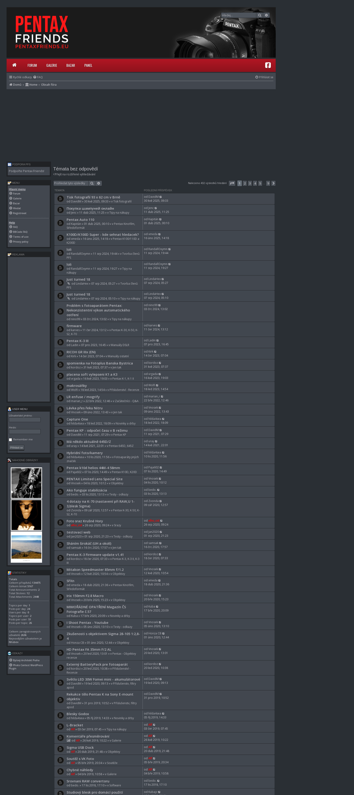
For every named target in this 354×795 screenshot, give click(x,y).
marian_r (77, 401)
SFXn (70, 580)
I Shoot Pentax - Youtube (87, 622)
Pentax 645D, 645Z (121, 446)
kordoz (76, 367)
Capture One (77, 419)
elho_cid (76, 525)
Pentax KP (119, 435)
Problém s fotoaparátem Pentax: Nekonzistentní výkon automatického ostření (98, 310)
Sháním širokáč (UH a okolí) (89, 543)
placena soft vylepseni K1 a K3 (92, 374)
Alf (73, 729)
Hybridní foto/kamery (85, 452)
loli (69, 249)
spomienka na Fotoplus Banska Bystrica (100, 363)
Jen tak (117, 367)
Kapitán (76, 224)
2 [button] (245, 183)
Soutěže (112, 763)
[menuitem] (38, 77)
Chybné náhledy (80, 769)
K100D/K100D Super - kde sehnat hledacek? (103, 234)
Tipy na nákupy (119, 213)
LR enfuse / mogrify (83, 396)
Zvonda (76, 510)
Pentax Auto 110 (80, 219)
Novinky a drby (126, 423)
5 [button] (260, 183)
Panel (88, 65)
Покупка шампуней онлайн (90, 208)
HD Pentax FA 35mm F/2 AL (89, 649)
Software (115, 785)
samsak (76, 548)
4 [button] (255, 183)
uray (74, 446)
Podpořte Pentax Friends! (26, 171)
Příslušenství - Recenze (124, 390)
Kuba (74, 616)
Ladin (74, 345)
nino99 (75, 319)
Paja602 (76, 472)
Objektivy (117, 483)
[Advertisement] (141, 124)
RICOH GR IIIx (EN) (81, 352)
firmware (74, 325)
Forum (32, 65)
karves (75, 330)
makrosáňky (77, 385)
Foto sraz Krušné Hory (85, 521)
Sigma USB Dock (80, 747)
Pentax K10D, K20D (124, 472)
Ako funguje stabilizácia (87, 490)
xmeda (75, 239)
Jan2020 (76, 536)
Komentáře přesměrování (88, 736)
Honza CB (77, 643)
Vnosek (76, 412)
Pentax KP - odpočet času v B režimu (97, 430)
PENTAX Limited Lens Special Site (95, 479)
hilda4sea (77, 423)
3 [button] (250, 183)
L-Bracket (75, 725)
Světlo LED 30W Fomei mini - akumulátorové (103, 679)
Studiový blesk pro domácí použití (95, 792)
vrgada (75, 379)
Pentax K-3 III (78, 340)
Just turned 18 (78, 279)
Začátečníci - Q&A (127, 401)
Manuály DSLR (120, 345)
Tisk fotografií (122, 201)
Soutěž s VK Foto (80, 758)
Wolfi (74, 390)
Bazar (70, 65)
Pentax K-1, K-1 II (123, 379)
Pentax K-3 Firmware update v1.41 (95, 554)
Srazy (117, 525)
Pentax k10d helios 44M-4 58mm (93, 467)
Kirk (73, 356)
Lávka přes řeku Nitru (85, 408)
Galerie (51, 65)
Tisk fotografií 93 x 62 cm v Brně (93, 197)
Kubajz (152, 792)
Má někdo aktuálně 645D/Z (89, 441)
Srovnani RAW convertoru (88, 781)
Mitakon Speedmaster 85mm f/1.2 (95, 569)
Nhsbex (13, 642)
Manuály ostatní (118, 356)
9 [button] (268, 183)
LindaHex (82, 284)
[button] (232, 183)
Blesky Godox (78, 713)
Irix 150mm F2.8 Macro (85, 595)
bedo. (75, 494)
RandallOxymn (80, 254)
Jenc (73, 213)
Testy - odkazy (118, 494)
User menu (18, 409)
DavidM (76, 201)
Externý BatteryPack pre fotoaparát (97, 664)
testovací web (78, 532)
